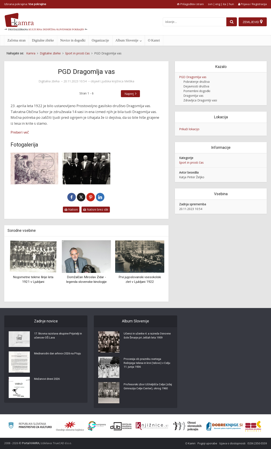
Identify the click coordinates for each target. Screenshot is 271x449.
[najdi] (231, 21)
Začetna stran (16, 40)
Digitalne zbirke (43, 40)
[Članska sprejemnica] (34, 168)
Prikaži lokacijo (189, 129)
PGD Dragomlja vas (192, 77)
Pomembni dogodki (196, 91)
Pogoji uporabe (207, 443)
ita (224, 4)
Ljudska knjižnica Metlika (117, 81)
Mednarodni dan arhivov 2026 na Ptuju (56, 357)
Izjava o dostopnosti (232, 443)
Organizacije (100, 40)
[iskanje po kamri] (194, 21)
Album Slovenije (126, 40)
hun (231, 4)
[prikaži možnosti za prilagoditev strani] (190, 4)
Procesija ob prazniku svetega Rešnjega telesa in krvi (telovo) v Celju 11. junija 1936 (145, 364)
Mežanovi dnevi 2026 (48, 380)
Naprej (129, 94)
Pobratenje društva (196, 82)
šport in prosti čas (191, 162)
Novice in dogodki (72, 40)
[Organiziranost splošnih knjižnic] (70, 426)
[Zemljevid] (252, 21)
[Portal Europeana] (97, 426)
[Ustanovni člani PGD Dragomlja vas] (86, 168)
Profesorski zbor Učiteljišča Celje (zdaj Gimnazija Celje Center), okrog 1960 (147, 389)
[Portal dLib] (121, 426)
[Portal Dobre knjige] (224, 426)
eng (217, 4)
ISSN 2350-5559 (257, 443)
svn (210, 4)
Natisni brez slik (95, 209)
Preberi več (20, 132)
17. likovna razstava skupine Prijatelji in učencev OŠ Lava (58, 336)
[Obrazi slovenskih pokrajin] (187, 426)
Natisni (71, 209)
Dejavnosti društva (196, 86)
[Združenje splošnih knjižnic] (253, 426)
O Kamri (154, 40)
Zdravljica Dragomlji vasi (200, 100)
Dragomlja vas (193, 96)
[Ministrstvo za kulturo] (30, 426)
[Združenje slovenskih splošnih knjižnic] (152, 426)
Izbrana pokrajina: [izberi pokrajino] (25, 4)
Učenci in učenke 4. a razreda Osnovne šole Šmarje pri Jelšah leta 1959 (147, 339)
